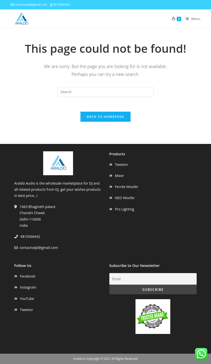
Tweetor (121, 164)
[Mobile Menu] (191, 19)
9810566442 (60, 4)
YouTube (27, 298)
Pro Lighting (124, 209)
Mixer (119, 175)
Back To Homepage (105, 116)
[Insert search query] (106, 92)
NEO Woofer (125, 197)
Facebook (27, 276)
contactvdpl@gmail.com (29, 4)
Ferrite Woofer (126, 186)
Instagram (28, 287)
